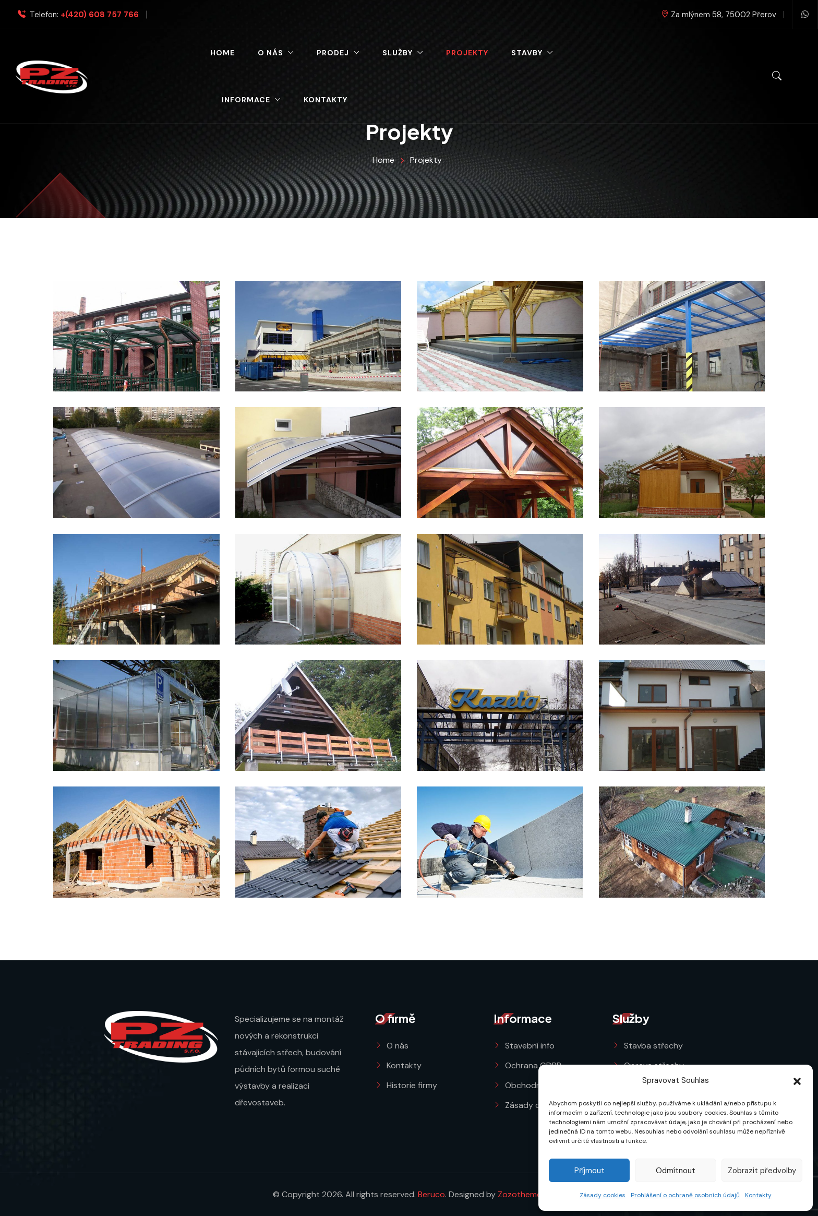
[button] (797, 1080)
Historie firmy (412, 1085)
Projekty (467, 52)
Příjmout (589, 1170)
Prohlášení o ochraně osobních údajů (685, 1195)
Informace (246, 99)
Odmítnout (675, 1170)
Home (222, 52)
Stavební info (530, 1045)
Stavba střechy (653, 1045)
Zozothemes (522, 1194)
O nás (270, 52)
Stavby (527, 52)
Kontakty (758, 1195)
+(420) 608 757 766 (100, 15)
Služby (397, 52)
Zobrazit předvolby (762, 1170)
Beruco (431, 1194)
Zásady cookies (602, 1195)
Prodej (333, 52)
